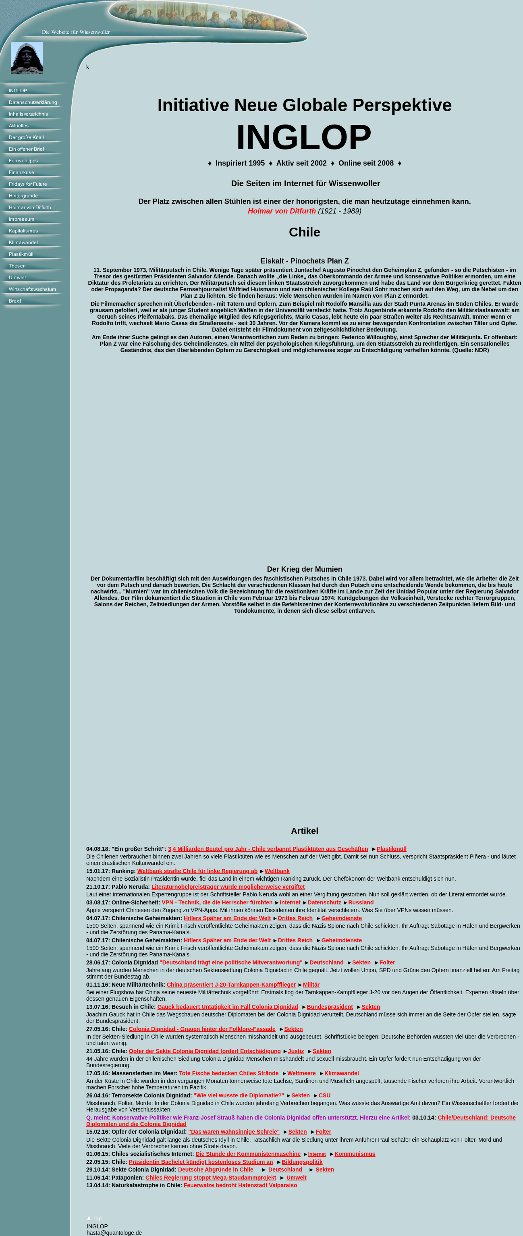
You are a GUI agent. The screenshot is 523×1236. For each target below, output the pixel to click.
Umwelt (296, 1177)
